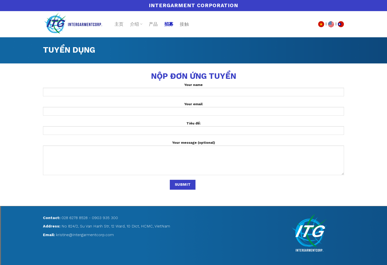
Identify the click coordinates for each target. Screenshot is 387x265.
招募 (169, 24)
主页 (119, 24)
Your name (193, 91)
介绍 (136, 24)
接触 (184, 24)
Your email (193, 110)
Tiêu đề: (193, 129)
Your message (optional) (193, 160)
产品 (153, 24)
